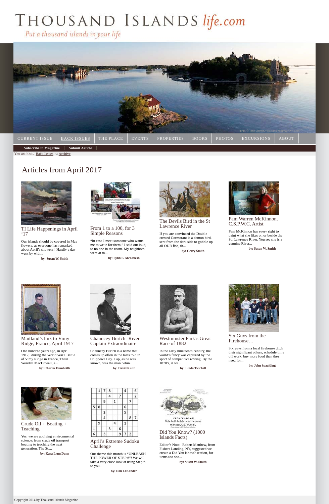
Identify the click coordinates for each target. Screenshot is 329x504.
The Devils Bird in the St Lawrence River (184, 223)
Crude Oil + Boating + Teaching (43, 426)
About (286, 138)
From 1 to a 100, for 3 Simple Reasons (112, 230)
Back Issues (75, 138)
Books (199, 138)
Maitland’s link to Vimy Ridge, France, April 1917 (47, 341)
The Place (111, 138)
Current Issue (35, 138)
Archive (30, 153)
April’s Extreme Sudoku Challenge (114, 443)
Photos (224, 138)
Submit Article (80, 148)
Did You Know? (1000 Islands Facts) (182, 434)
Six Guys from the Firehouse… (247, 338)
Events (140, 138)
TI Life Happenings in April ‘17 (49, 231)
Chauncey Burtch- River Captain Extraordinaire (115, 341)
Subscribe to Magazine (42, 148)
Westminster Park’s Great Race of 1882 (185, 341)
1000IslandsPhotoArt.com (283, 131)
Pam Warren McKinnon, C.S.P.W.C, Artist (253, 221)
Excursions (256, 138)
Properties (170, 138)
